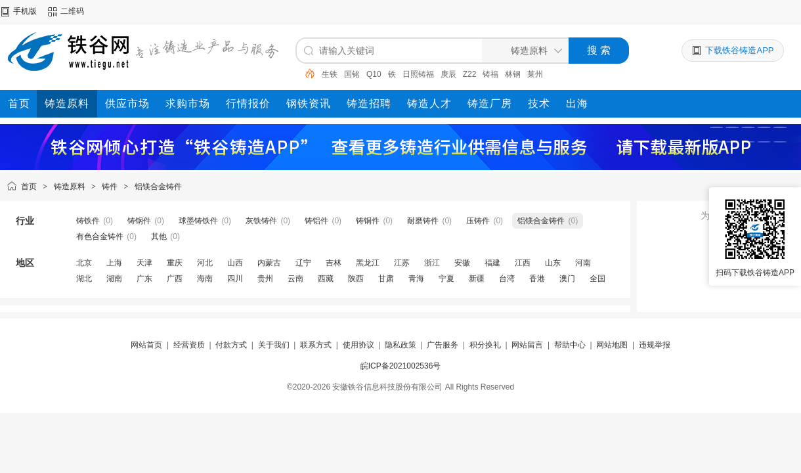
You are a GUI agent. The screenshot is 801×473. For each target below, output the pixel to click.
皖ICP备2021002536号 (400, 366)
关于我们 (274, 344)
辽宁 (303, 262)
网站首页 (146, 344)
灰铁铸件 (261, 220)
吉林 (333, 262)
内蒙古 (269, 262)
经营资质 (189, 344)
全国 (597, 278)
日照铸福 (418, 74)
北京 (84, 262)
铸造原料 (69, 186)
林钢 (513, 74)
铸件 (110, 186)
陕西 (356, 278)
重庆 (175, 262)
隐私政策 (400, 344)
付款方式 (231, 344)
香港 (537, 278)
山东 (553, 262)
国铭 (352, 74)
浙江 (432, 262)
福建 (492, 262)
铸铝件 (316, 220)
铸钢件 (139, 220)
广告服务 (442, 344)
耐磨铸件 (423, 220)
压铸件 (478, 220)
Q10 (373, 74)
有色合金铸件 (99, 236)
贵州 (265, 278)
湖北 (84, 278)
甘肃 (386, 278)
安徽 (462, 262)
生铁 (329, 74)
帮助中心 (570, 344)
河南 (583, 262)
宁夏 (446, 278)
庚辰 (448, 74)
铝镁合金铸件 (158, 186)
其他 (159, 236)
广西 (175, 278)
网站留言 (527, 344)
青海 (416, 278)
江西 (522, 262)
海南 (205, 278)
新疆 (477, 278)
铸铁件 (88, 220)
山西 (235, 262)
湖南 (114, 278)
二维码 (72, 11)
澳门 (567, 278)
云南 (295, 278)
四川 (235, 278)
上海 (114, 262)
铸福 (490, 74)
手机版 (25, 11)
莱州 (535, 74)
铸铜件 (367, 220)
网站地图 (612, 344)
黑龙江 (367, 262)
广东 (144, 278)
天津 (144, 262)
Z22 (470, 74)
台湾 (507, 278)
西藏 (326, 278)
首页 (29, 186)
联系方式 (316, 344)
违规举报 (654, 344)
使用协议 (358, 344)
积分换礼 (485, 344)
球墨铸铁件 (198, 220)
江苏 (402, 262)
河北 (205, 262)
